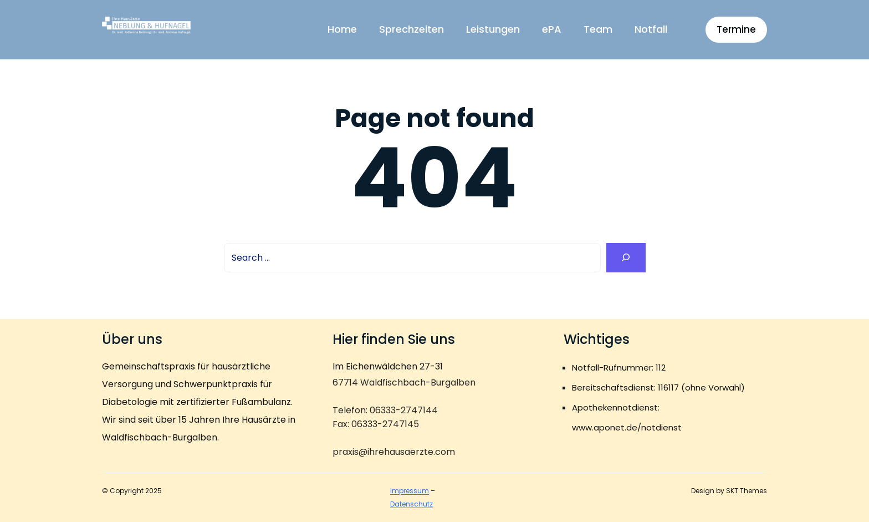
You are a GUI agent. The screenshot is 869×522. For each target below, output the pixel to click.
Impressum (409, 490)
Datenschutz (411, 504)
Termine (736, 29)
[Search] (626, 257)
